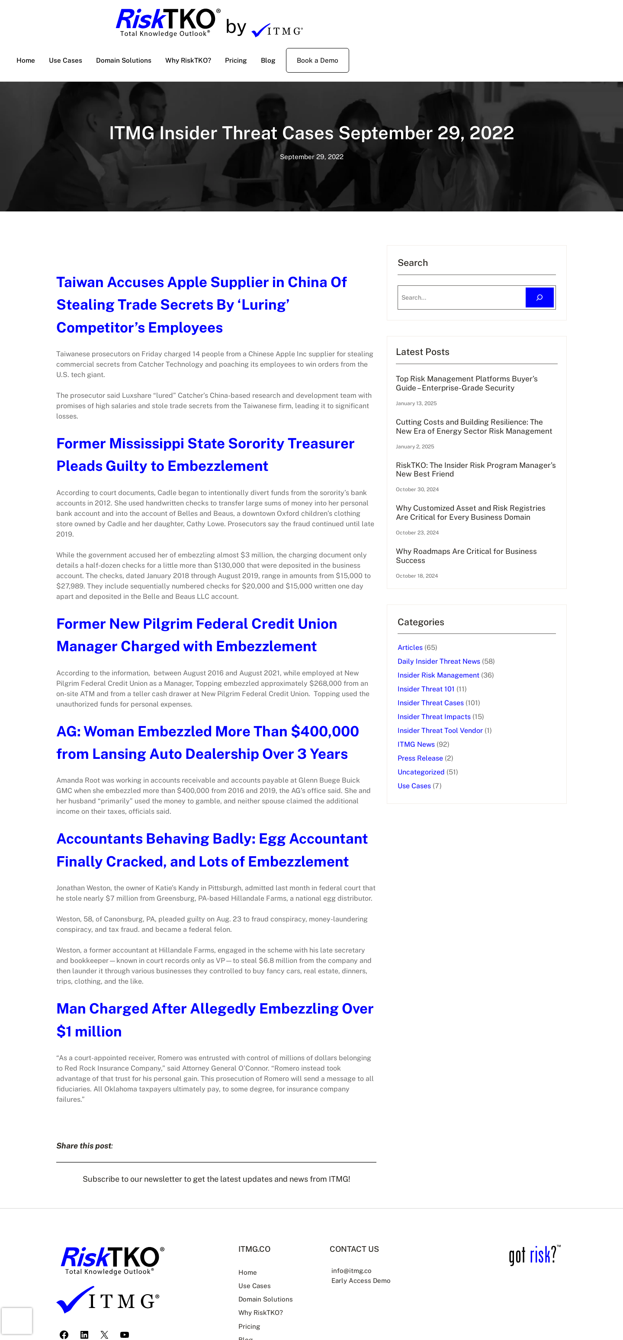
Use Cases (444, 818)
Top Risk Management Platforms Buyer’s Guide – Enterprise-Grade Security (484, 388)
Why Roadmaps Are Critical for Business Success (481, 587)
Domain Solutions (264, 1267)
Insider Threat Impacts (464, 749)
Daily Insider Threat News (468, 693)
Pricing (248, 1294)
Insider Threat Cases (460, 735)
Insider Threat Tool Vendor (470, 762)
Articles (440, 679)
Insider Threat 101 (456, 721)
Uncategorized (451, 804)
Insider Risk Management (468, 707)
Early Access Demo (365, 1249)
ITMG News (446, 776)
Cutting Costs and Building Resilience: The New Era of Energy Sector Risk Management (486, 441)
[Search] (540, 298)
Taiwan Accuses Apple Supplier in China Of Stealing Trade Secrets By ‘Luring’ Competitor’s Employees (227, 304)
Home (246, 1241)
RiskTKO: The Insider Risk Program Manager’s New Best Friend (487, 490)
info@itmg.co (355, 1239)
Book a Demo (317, 60)
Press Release (450, 790)
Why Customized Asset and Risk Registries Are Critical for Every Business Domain (483, 539)
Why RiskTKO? (260, 1281)
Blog (244, 1307)
